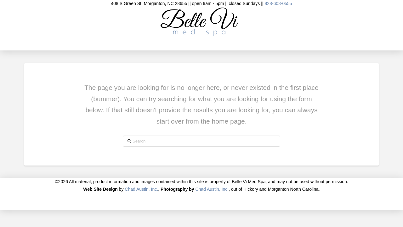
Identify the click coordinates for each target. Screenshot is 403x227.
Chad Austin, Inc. (141, 189)
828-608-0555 (278, 3)
